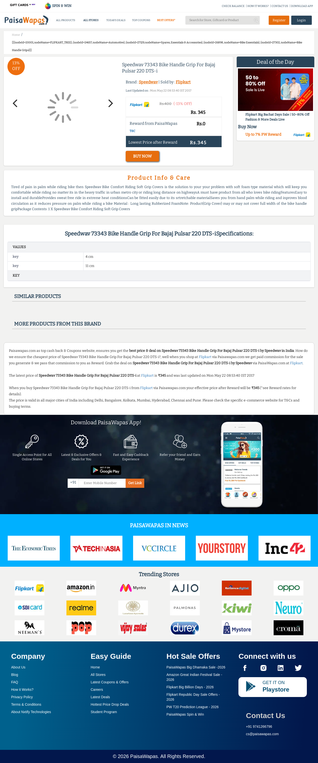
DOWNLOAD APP (302, 6)
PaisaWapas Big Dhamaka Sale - (196, 667)
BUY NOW (142, 156)
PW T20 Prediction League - (193, 707)
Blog (14, 675)
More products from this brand (57, 324)
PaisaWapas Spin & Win (185, 714)
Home (95, 667)
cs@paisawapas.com (262, 734)
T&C (132, 131)
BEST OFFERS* (166, 20)
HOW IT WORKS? (258, 6)
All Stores (98, 675)
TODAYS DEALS (115, 20)
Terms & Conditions (26, 704)
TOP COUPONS (141, 20)
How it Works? (22, 690)
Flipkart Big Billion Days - (190, 687)
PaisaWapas (144, 756)
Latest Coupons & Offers (110, 682)
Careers (97, 690)
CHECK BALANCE (233, 6)
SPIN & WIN (57, 6)
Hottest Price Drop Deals (110, 704)
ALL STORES (90, 20)
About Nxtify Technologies (31, 712)
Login (301, 20)
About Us (18, 667)
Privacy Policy (22, 697)
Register (279, 20)
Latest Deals (100, 697)
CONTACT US (280, 6)
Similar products (37, 296)
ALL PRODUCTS (65, 20)
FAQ (14, 682)
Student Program (104, 712)
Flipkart (183, 82)
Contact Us (265, 715)
